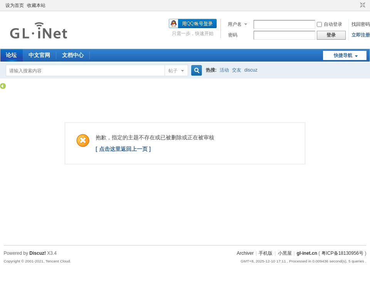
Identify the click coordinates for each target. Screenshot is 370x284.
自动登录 (329, 24)
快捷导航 (343, 55)
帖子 (173, 71)
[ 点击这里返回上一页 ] (123, 149)
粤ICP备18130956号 (342, 253)
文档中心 (73, 55)
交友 (236, 70)
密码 (232, 35)
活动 (224, 70)
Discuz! (37, 253)
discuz (250, 70)
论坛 (11, 55)
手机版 (265, 253)
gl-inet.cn (307, 253)
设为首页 (14, 5)
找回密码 (361, 24)
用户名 (235, 24)
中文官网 (39, 55)
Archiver (245, 253)
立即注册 (361, 35)
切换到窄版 (361, 5)
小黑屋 (285, 253)
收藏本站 (36, 5)
